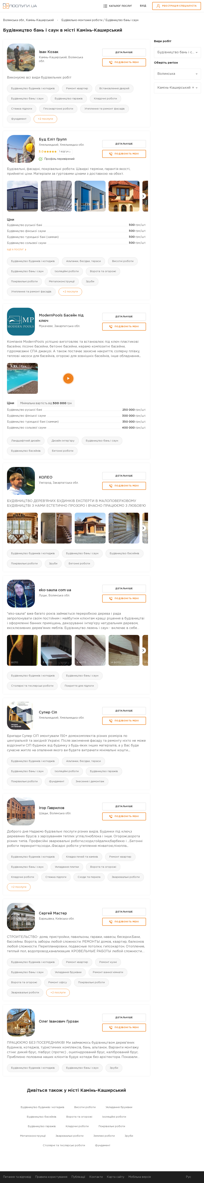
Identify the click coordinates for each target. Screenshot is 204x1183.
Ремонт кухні (108, 962)
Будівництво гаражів (69, 99)
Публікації (78, 1177)
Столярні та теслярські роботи (32, 686)
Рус (188, 1177)
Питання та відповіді (17, 1177)
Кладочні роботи (105, 99)
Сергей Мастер (53, 913)
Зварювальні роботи (126, 877)
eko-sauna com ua (55, 590)
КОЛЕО (45, 477)
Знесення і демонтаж (90, 781)
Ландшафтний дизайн (25, 441)
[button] (143, 196)
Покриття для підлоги (79, 686)
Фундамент (18, 119)
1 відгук (64, 151)
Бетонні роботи (62, 451)
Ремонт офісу (57, 982)
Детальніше (124, 52)
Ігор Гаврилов (51, 808)
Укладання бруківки (68, 972)
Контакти (96, 1177)
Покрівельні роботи (24, 281)
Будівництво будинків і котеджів (33, 88)
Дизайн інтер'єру (63, 441)
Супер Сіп (48, 712)
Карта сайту (115, 1177)
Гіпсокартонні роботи (58, 109)
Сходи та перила (89, 877)
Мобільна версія (139, 1177)
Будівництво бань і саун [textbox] (176, 52)
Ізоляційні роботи (67, 271)
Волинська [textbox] (166, 73)
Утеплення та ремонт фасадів (104, 109)
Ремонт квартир (77, 88)
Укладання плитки (67, 867)
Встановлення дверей (114, 88)
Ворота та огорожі (103, 271)
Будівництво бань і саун (27, 99)
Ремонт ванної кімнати (108, 972)
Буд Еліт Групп (53, 139)
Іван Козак (48, 52)
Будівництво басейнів (26, 451)
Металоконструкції (62, 281)
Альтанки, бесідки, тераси (83, 261)
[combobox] (177, 52)
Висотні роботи (122, 261)
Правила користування (51, 1177)
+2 (45, 119)
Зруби (90, 281)
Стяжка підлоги (21, 109)
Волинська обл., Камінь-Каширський (28, 20)
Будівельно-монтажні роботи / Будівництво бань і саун (99, 20)
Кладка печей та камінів (82, 857)
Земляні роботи (104, 1136)
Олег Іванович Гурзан (59, 1021)
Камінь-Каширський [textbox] (175, 88)
